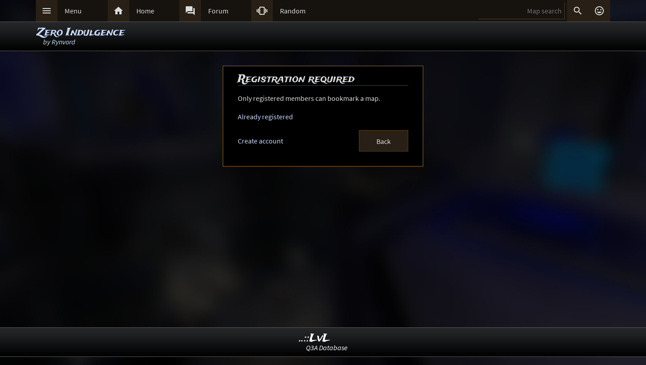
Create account (260, 140)
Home (145, 10)
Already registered (265, 116)
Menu (73, 10)
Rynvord (63, 41)
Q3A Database (327, 347)
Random (293, 10)
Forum (218, 10)
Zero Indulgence (81, 32)
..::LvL (315, 338)
